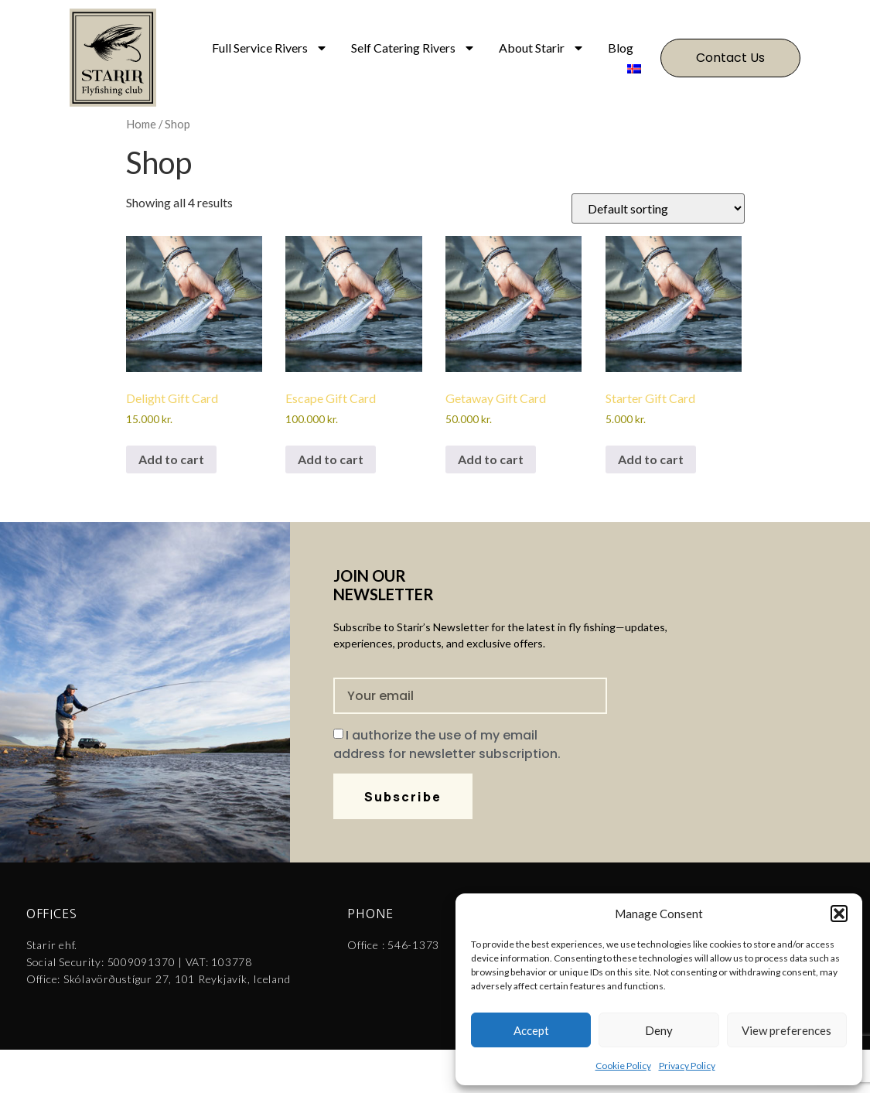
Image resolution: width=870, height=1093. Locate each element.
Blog (620, 47)
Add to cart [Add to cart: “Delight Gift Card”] (171, 459)
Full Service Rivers (270, 48)
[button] (839, 913)
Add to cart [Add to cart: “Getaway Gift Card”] (491, 459)
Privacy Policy (687, 1065)
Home (141, 124)
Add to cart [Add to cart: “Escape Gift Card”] (330, 459)
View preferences (786, 1030)
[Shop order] (658, 208)
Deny (659, 1030)
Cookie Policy (623, 1065)
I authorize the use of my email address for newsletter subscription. (447, 744)
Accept (531, 1030)
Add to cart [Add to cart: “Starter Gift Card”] (651, 459)
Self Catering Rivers (413, 48)
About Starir (542, 48)
